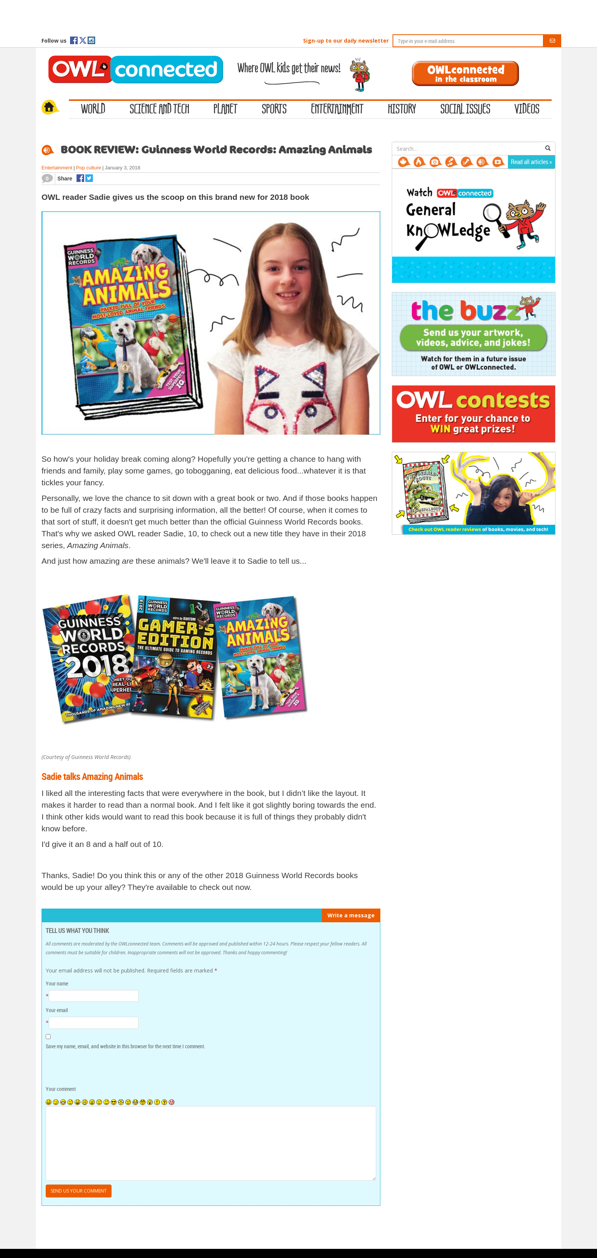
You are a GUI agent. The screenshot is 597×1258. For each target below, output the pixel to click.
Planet (226, 109)
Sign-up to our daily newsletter (346, 40)
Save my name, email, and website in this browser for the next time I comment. (125, 1046)
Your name (57, 983)
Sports (274, 109)
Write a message (351, 915)
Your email (57, 1010)
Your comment (61, 1088)
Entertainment (337, 109)
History (402, 109)
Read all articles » (531, 162)
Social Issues (465, 109)
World (93, 109)
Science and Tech (159, 109)
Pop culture (88, 168)
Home (55, 108)
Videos (527, 109)
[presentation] (98, 1068)
